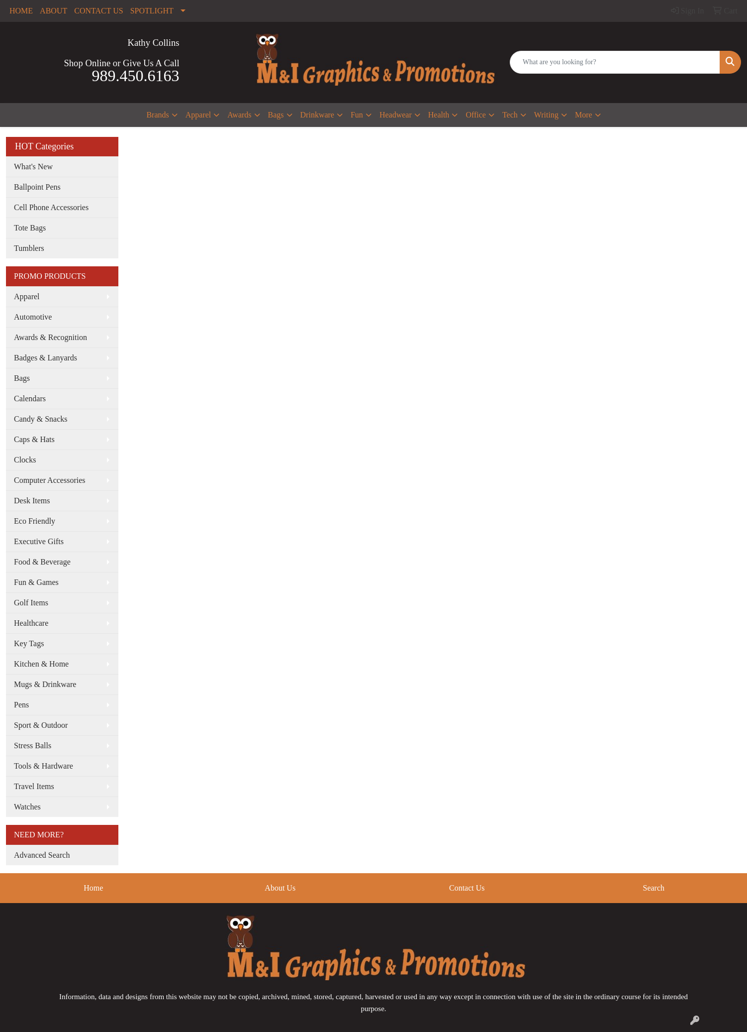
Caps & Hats (34, 439)
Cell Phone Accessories (51, 207)
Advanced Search (42, 855)
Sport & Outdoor (41, 725)
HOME (21, 10)
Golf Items (31, 602)
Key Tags (29, 643)
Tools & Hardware (43, 766)
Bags (22, 378)
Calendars (30, 398)
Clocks (25, 460)
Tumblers (29, 248)
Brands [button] (157, 115)
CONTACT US (98, 10)
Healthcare (31, 623)
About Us (280, 888)
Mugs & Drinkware (45, 684)
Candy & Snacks (41, 419)
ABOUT (53, 10)
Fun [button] (357, 115)
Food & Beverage (42, 562)
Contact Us (467, 888)
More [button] (583, 115)
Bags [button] (276, 115)
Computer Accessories (50, 480)
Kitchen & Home (41, 664)
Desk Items (32, 500)
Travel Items (34, 786)
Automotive (33, 317)
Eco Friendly (34, 521)
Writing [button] (546, 115)
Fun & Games (36, 582)
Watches (27, 807)
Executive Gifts (39, 541)
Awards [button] (239, 115)
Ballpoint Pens (37, 187)
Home (93, 888)
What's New (33, 166)
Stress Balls (32, 745)
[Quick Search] (615, 62)
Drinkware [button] (317, 115)
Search (653, 888)
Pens (21, 704)
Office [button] (476, 115)
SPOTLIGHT (152, 10)
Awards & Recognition (50, 337)
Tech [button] (510, 115)
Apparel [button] (198, 115)
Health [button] (439, 115)
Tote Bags (30, 228)
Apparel (27, 296)
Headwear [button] (395, 115)
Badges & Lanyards (45, 357)
